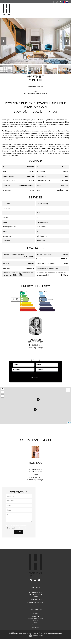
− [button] (2, 392)
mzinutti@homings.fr (36, 348)
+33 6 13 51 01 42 (36, 345)
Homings (35, 463)
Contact (51, 112)
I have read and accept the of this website (17, 527)
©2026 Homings (15, 633)
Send (19, 532)
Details (37, 112)
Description (21, 112)
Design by (38, 635)
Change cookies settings (53, 633)
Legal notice (26, 633)
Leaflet (69, 422)
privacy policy (11, 528)
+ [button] (2, 389)
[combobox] (23, 365)
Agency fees (37, 633)
